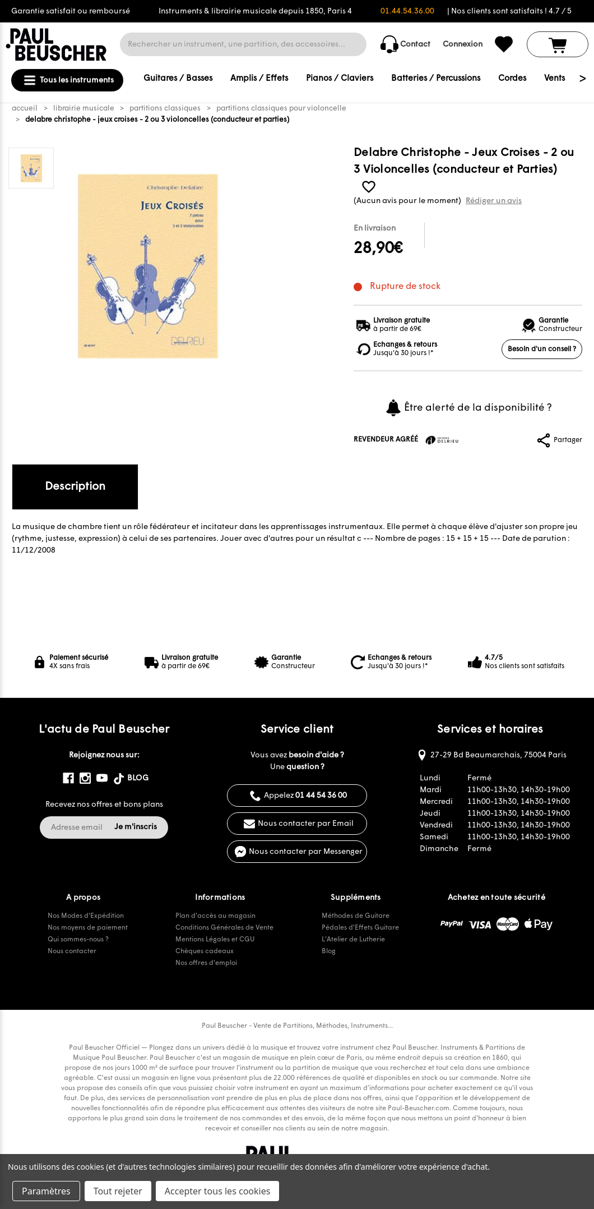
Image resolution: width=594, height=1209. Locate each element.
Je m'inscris (135, 827)
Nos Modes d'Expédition (86, 916)
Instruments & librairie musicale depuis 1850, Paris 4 (255, 11)
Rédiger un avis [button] (494, 201)
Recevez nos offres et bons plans (104, 805)
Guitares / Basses (177, 79)
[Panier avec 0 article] (557, 44)
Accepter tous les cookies (218, 1191)
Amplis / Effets (259, 79)
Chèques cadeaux (204, 951)
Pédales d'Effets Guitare (360, 928)
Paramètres (46, 1191)
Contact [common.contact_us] (405, 44)
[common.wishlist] (504, 44)
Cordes (512, 79)
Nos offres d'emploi (206, 963)
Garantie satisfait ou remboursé (70, 11)
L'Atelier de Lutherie (353, 939)
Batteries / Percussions (435, 79)
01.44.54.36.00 (407, 11)
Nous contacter (72, 951)
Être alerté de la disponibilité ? (468, 407)
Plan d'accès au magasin (215, 916)
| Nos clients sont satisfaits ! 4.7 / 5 (509, 11)
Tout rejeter (118, 1191)
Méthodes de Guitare (355, 916)
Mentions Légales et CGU (214, 939)
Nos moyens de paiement (88, 928)
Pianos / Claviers (339, 79)
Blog (329, 951)
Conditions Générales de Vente (224, 928)
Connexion (462, 44)
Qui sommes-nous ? (78, 939)
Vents (554, 79)
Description (75, 487)
